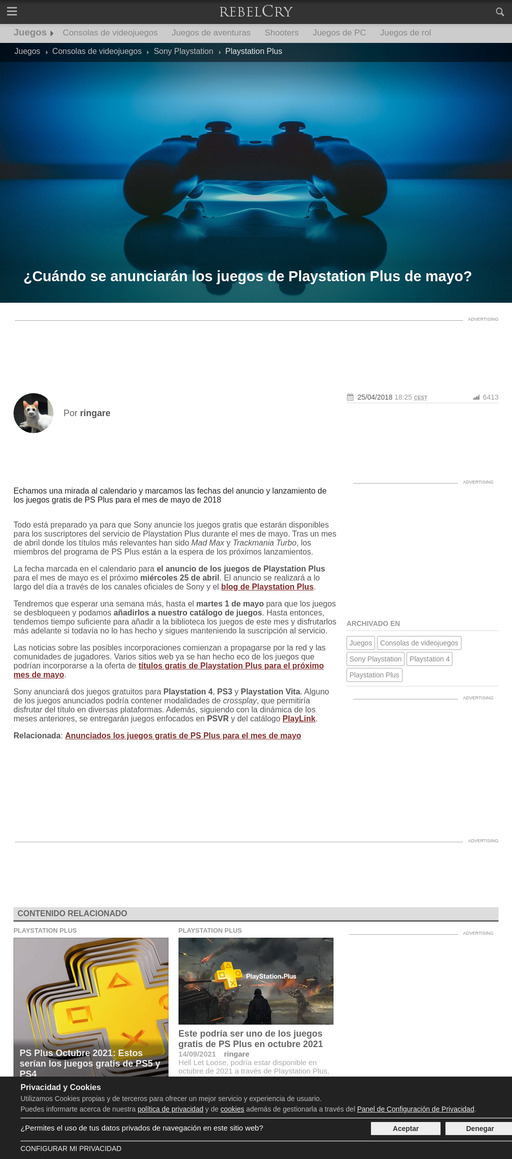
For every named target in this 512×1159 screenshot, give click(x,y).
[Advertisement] (256, 348)
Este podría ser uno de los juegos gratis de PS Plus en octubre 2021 (250, 1039)
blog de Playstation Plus (267, 586)
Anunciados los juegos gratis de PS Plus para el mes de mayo (183, 735)
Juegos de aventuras (211, 32)
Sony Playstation (376, 659)
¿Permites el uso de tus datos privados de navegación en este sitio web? (141, 1128)
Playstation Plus (375, 675)
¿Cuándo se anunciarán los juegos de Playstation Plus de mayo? (248, 276)
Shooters (281, 32)
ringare (237, 1054)
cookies (232, 1109)
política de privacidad (171, 1109)
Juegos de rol (405, 32)
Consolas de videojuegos (110, 32)
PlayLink (299, 718)
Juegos (30, 32)
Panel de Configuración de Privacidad (415, 1109)
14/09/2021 (197, 1054)
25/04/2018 (375, 397)
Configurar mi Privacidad (71, 1149)
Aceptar (406, 1129)
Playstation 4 (430, 659)
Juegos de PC (339, 32)
